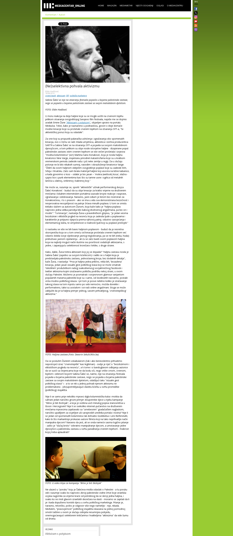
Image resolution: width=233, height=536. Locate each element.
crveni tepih (50, 95)
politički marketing (78, 95)
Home (101, 5)
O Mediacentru (175, 5)
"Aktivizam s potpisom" (78, 122)
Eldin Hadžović (52, 91)
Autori (62, 14)
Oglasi (160, 5)
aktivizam (61, 95)
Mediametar (126, 5)
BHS (196, 1)
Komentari (50, 14)
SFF (67, 95)
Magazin (111, 5)
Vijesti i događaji (144, 5)
